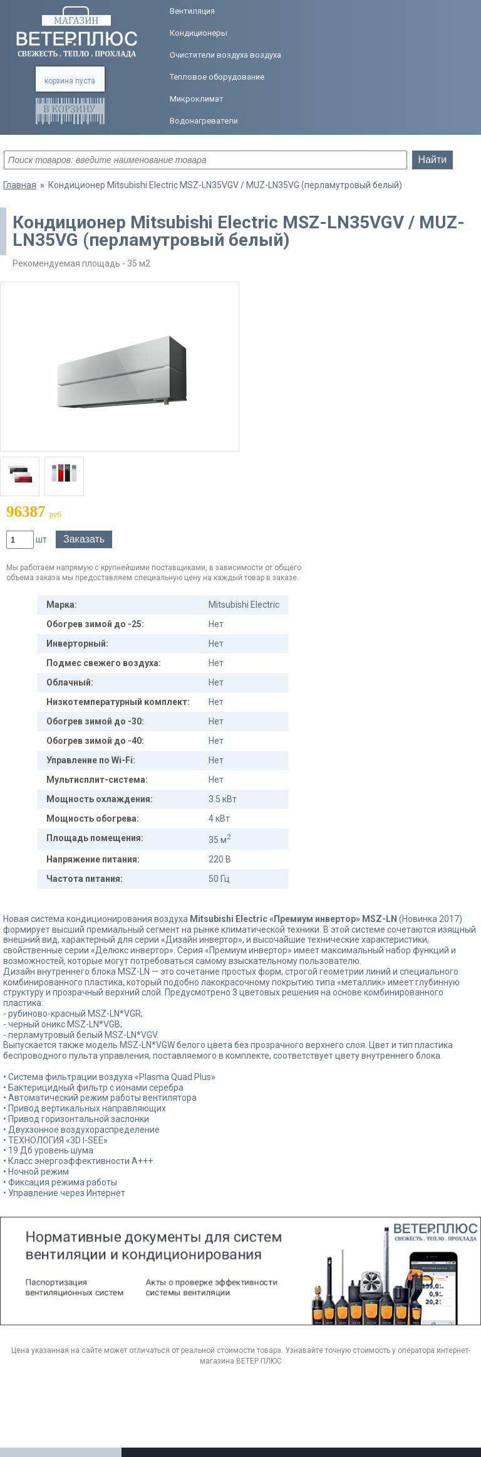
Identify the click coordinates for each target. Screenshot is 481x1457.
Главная (19, 185)
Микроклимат (197, 98)
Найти (432, 159)
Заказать (84, 539)
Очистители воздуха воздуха (225, 55)
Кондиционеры (198, 33)
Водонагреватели (204, 120)
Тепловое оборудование (217, 77)
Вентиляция (192, 11)
